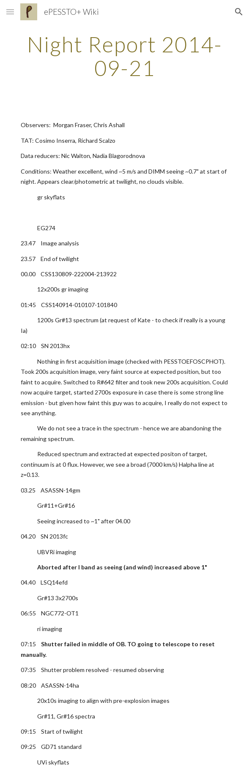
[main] (124, 56)
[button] (10, 11)
